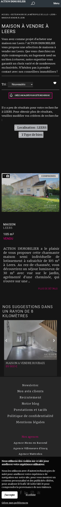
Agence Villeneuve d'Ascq (30, 448)
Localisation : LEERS (32, 127)
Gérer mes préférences (15, 502)
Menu (56, 3)
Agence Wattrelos (30, 453)
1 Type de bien (32, 135)
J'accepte (10, 494)
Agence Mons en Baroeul (30, 442)
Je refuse (31, 494)
